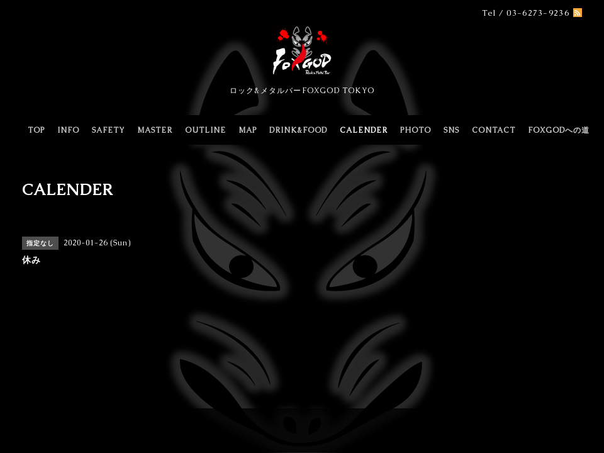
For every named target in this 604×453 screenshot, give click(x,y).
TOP (36, 130)
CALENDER (364, 130)
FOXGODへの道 (559, 130)
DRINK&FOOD (298, 130)
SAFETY (108, 130)
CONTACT (493, 130)
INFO (68, 130)
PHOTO (415, 130)
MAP (247, 130)
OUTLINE (205, 130)
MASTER (154, 130)
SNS (451, 130)
